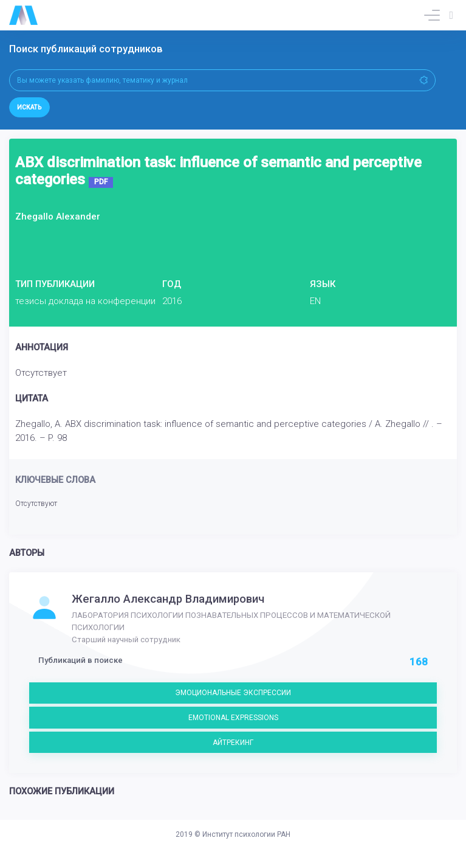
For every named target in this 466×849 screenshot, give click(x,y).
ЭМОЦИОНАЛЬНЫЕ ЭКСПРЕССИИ (233, 692)
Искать (29, 107)
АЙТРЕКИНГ (233, 742)
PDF (101, 182)
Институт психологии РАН (246, 834)
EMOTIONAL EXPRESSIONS (233, 717)
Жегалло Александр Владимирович (168, 599)
